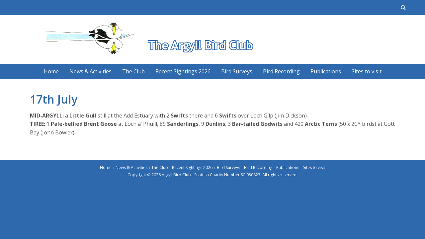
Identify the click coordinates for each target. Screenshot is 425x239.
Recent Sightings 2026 (183, 71)
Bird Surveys (236, 71)
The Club (133, 71)
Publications (325, 71)
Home (51, 71)
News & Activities (90, 71)
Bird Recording (281, 71)
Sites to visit (367, 71)
